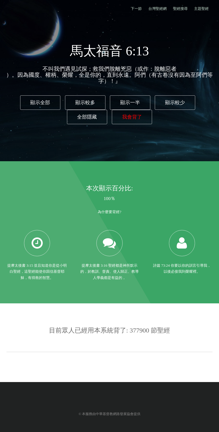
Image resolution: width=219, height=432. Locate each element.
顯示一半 (130, 102)
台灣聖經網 (157, 9)
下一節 (136, 9)
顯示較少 (175, 102)
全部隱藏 (87, 117)
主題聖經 (201, 9)
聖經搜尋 (180, 9)
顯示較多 (85, 102)
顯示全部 (40, 102)
